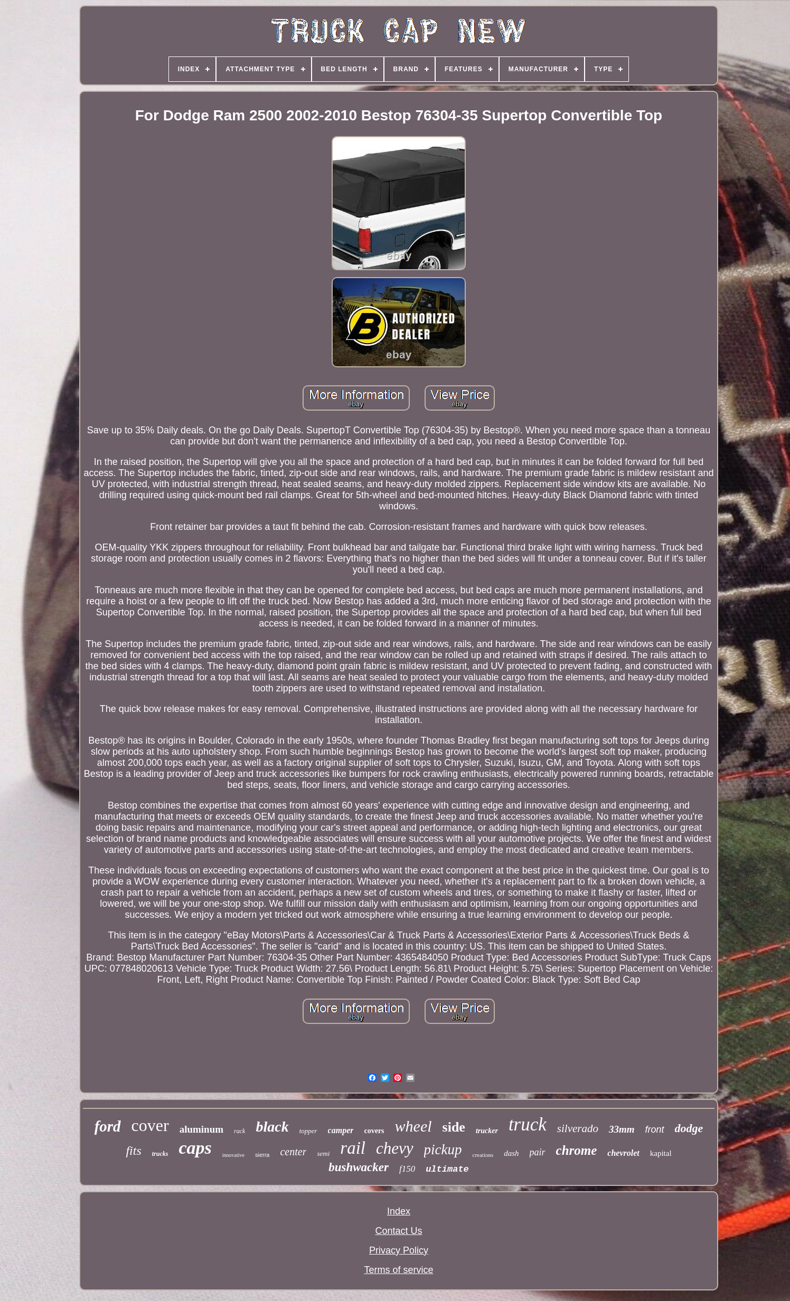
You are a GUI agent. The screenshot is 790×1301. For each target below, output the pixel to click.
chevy (394, 1148)
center (293, 1151)
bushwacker (358, 1167)
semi (323, 1153)
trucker (487, 1131)
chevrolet (623, 1152)
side (454, 1127)
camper (341, 1130)
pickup (443, 1149)
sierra (262, 1155)
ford (108, 1126)
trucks (160, 1153)
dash (511, 1153)
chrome (576, 1150)
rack (239, 1131)
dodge (689, 1128)
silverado (577, 1128)
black (272, 1126)
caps (194, 1147)
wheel (413, 1126)
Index (398, 1211)
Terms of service (398, 1270)
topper (308, 1131)
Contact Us (398, 1231)
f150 (407, 1169)
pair (538, 1152)
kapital (661, 1153)
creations (483, 1155)
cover (150, 1125)
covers (374, 1131)
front (654, 1129)
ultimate (447, 1169)
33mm (622, 1129)
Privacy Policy (398, 1250)
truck (528, 1124)
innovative (233, 1155)
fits (133, 1150)
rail (352, 1147)
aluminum (201, 1129)
